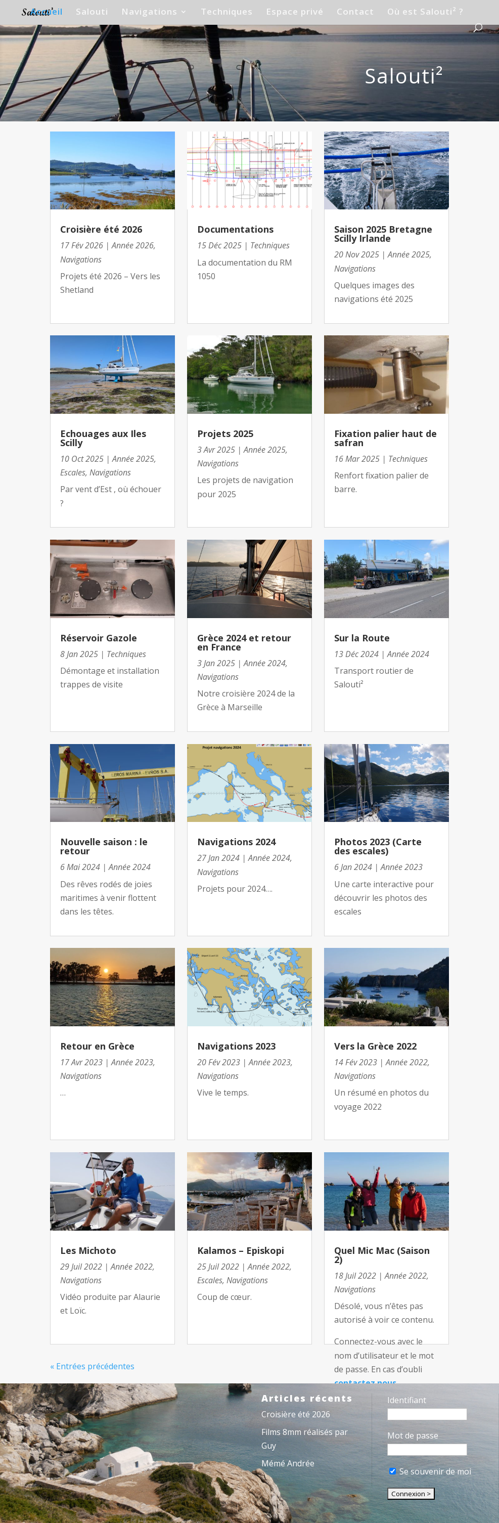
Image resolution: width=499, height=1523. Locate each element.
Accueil (46, 12)
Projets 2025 (225, 433)
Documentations (235, 229)
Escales (72, 472)
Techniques (227, 12)
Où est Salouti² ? (425, 12)
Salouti (92, 12)
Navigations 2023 (236, 1046)
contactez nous (365, 1382)
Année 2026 (133, 245)
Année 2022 (132, 1266)
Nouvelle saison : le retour (104, 846)
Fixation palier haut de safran (385, 438)
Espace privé (295, 12)
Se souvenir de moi (430, 1471)
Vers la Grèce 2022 (375, 1046)
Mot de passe (412, 1435)
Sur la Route (362, 638)
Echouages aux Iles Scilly (103, 438)
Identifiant (406, 1400)
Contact (355, 12)
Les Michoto (88, 1250)
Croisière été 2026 (101, 229)
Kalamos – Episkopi (240, 1250)
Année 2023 (132, 1062)
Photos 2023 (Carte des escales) (378, 846)
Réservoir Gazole (98, 638)
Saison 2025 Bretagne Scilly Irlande (383, 233)
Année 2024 (130, 867)
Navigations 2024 (236, 842)
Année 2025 (133, 458)
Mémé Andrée (287, 1463)
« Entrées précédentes (92, 1366)
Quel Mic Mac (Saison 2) (382, 1255)
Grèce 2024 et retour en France (244, 642)
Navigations (149, 12)
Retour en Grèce (97, 1046)
